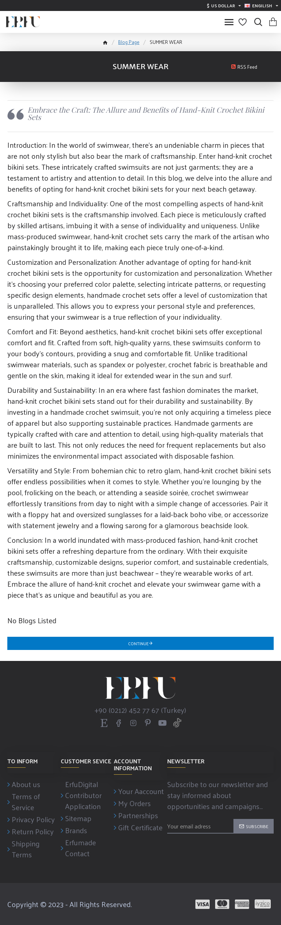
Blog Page (128, 42)
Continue (138, 643)
